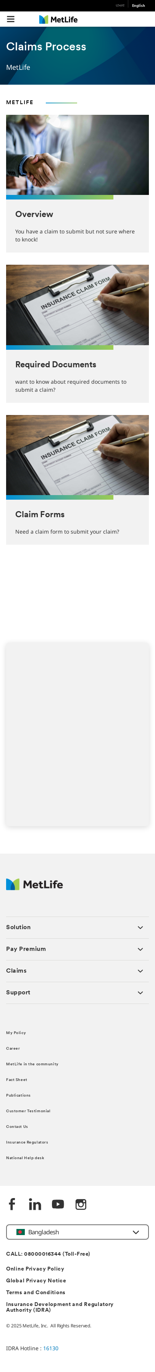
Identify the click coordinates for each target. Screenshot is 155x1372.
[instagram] (81, 1205)
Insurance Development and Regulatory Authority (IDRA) (60, 1307)
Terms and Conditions (36, 1293)
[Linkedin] (35, 1205)
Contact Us (17, 1127)
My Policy (16, 1033)
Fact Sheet (16, 1080)
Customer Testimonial (28, 1111)
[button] (10, 19)
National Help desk (25, 1158)
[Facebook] (12, 1205)
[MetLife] (34, 888)
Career (13, 1049)
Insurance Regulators (27, 1142)
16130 (50, 1348)
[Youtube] (58, 1205)
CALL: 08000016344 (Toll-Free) (48, 1254)
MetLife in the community (32, 1064)
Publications (18, 1096)
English (138, 6)
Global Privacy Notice (36, 1281)
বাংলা (120, 6)
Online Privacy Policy (35, 1269)
